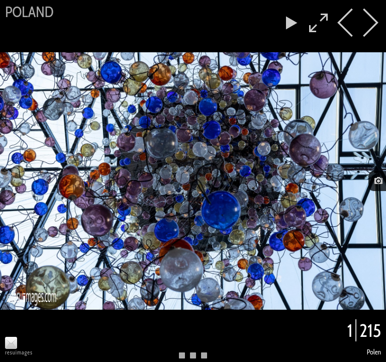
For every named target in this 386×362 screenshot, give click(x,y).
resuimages (19, 352)
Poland (29, 12)
